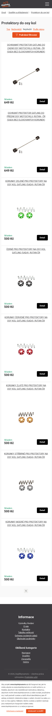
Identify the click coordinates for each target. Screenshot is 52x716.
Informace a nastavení (15, 711)
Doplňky (26, 656)
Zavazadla (26, 659)
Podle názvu (38, 29)
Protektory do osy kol (40, 12)
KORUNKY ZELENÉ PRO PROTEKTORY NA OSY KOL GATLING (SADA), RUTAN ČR (26, 183)
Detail (42, 101)
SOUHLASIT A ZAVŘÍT (36, 711)
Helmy (26, 662)
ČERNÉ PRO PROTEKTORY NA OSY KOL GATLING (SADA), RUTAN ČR (26, 251)
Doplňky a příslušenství (18, 12)
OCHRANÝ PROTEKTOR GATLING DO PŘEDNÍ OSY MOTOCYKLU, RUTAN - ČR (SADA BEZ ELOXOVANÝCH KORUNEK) (26, 116)
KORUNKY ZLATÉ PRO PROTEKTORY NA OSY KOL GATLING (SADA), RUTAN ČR (26, 387)
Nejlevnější (16, 29)
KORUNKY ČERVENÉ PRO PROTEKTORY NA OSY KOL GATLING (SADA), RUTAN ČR (26, 319)
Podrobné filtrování (26, 35)
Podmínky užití (31, 677)
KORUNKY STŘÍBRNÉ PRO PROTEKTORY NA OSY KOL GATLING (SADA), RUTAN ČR (26, 455)
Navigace (26, 653)
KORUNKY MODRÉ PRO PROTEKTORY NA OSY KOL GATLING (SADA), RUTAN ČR (26, 524)
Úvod (3, 12)
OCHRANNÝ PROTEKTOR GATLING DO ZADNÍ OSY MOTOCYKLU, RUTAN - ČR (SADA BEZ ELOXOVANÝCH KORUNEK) (26, 48)
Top (8, 29)
